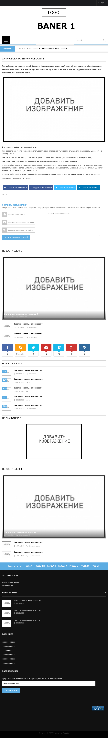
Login (101, 3)
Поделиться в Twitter (65, 188)
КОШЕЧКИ (40, 566)
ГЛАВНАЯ (22, 49)
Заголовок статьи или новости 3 (29, 324)
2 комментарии (33, 546)
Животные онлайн (15, 566)
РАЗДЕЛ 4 (62, 566)
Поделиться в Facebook (41, 188)
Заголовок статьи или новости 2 (21, 314)
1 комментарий (23, 535)
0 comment (31, 327)
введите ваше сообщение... (73, 224)
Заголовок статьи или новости (28, 334)
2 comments (31, 337)
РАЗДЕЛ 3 (51, 566)
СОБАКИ (29, 566)
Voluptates (33, 49)
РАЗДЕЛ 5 (74, 566)
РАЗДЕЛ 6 (85, 566)
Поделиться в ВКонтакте (15, 188)
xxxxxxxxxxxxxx (9, 642)
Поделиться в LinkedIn (89, 188)
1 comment (21, 317)
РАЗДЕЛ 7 (96, 566)
